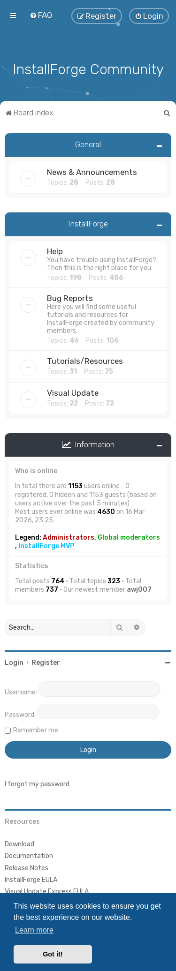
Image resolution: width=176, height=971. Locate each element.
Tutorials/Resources (85, 361)
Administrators (68, 538)
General (88, 144)
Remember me (35, 730)
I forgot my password (37, 784)
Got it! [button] (52, 954)
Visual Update (73, 393)
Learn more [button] (34, 930)
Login (14, 663)
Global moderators (129, 538)
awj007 (139, 590)
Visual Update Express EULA (47, 892)
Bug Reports (70, 298)
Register (45, 663)
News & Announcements (92, 172)
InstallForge (88, 223)
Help (55, 251)
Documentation (29, 856)
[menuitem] (40, 15)
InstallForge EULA (31, 880)
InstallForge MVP (46, 546)
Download (19, 844)
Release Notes (26, 868)
